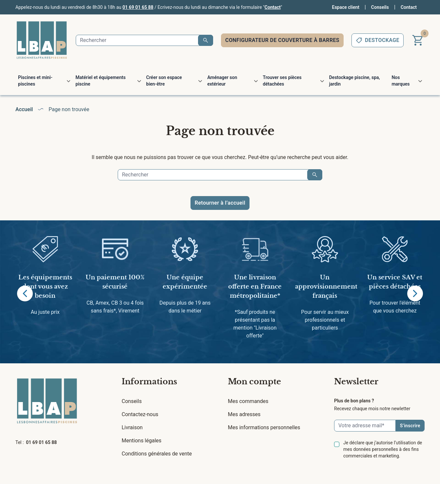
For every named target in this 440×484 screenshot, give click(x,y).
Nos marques (400, 81)
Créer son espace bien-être (164, 81)
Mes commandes (248, 401)
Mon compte (254, 381)
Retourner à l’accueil (220, 203)
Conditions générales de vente (157, 454)
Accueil (24, 109)
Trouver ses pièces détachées (282, 81)
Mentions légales (141, 440)
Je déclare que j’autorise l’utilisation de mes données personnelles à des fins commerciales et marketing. (382, 449)
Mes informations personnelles (264, 427)
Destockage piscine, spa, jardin (354, 81)
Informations (149, 381)
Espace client (345, 7)
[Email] (365, 426)
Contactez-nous (140, 414)
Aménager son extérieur (222, 81)
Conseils (380, 7)
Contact (273, 7)
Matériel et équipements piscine (100, 81)
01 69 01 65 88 (138, 7)
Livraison (132, 427)
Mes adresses (244, 414)
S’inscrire (410, 425)
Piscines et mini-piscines (35, 81)
